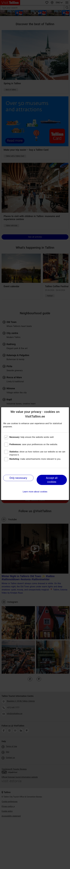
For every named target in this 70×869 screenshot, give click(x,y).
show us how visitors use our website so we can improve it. (37, 453)
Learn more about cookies (35, 491)
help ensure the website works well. (31, 437)
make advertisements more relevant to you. (35, 459)
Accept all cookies (51, 479)
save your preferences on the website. (33, 444)
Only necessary (18, 477)
